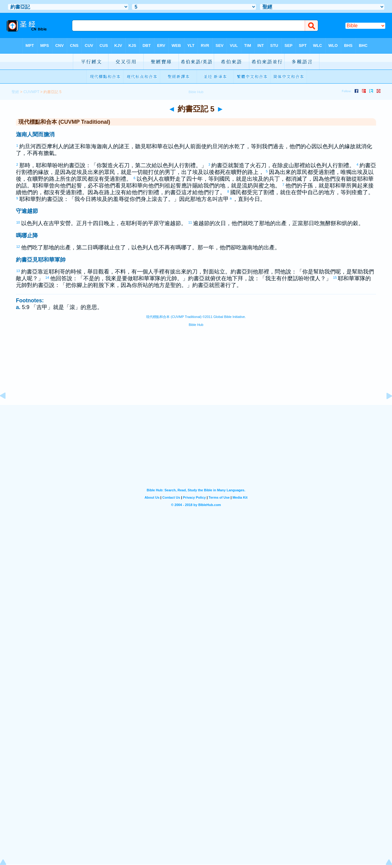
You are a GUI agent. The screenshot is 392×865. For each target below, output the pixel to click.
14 (47, 277)
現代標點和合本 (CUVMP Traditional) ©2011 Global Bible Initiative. (196, 317)
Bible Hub (196, 325)
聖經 (15, 92)
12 (18, 246)
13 (18, 271)
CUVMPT (31, 92)
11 (190, 222)
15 (335, 277)
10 (18, 222)
